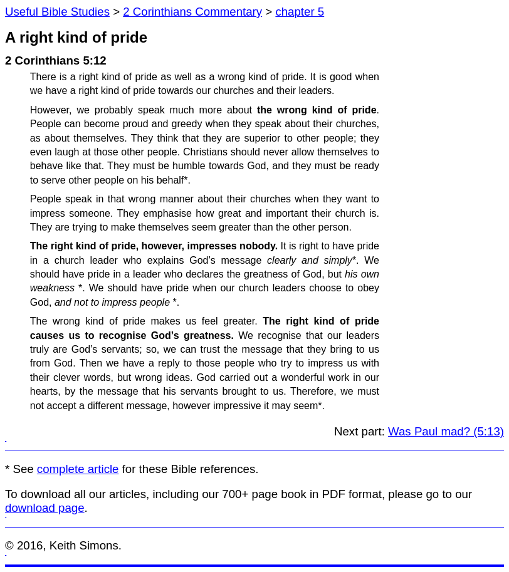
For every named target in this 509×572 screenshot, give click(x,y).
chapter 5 (299, 11)
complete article (78, 469)
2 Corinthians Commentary (192, 11)
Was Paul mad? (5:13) (446, 431)
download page (45, 507)
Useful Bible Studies (57, 11)
